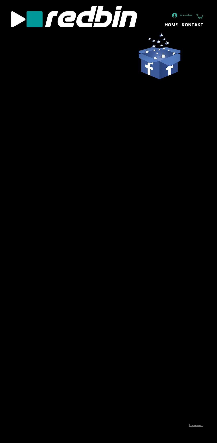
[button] (199, 16)
